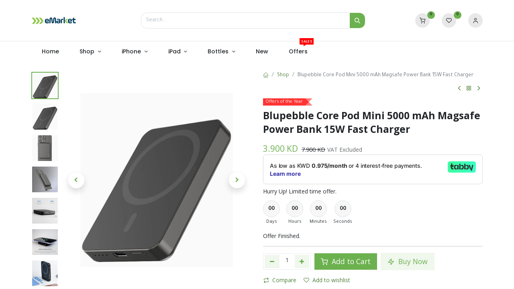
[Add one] (302, 261)
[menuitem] (50, 51)
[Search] (357, 20)
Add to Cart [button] (346, 261)
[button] (76, 180)
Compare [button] (279, 280)
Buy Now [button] (408, 261)
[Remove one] (272, 261)
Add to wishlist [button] (327, 280)
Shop (283, 75)
